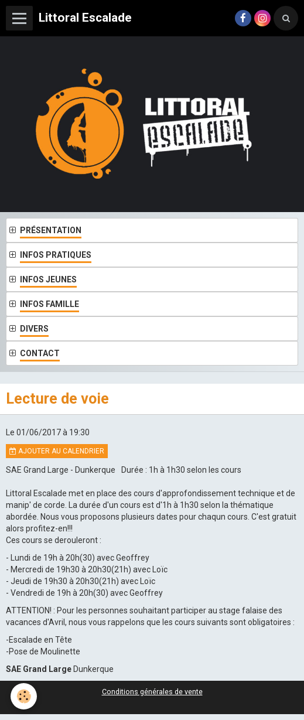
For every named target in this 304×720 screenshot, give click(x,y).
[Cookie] (24, 696)
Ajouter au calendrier (56, 451)
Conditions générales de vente (152, 691)
